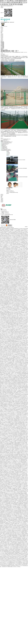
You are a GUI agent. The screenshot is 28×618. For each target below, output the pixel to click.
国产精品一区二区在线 (20, 240)
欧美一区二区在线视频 (6, 505)
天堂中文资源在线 (13, 315)
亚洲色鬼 (20, 520)
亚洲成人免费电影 (6, 347)
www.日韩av (14, 566)
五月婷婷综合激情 (4, 327)
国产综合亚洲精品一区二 (13, 531)
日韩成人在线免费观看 (19, 516)
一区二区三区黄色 (24, 296)
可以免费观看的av (23, 310)
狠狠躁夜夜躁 (6, 478)
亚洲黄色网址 (19, 508)
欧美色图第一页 (8, 230)
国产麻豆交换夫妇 (2, 469)
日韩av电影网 (14, 261)
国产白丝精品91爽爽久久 (8, 516)
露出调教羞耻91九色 (18, 305)
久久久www (3, 473)
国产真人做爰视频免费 (11, 324)
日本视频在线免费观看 (17, 443)
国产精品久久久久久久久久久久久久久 (22, 346)
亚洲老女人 (17, 314)
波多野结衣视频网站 (18, 549)
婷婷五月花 (11, 265)
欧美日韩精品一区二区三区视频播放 (14, 283)
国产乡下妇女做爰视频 (20, 359)
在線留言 (2, 225)
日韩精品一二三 (6, 232)
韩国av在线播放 (10, 458)
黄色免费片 (24, 540)
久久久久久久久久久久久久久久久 (16, 245)
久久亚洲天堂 (6, 281)
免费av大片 (4, 242)
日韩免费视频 (9, 256)
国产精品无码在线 (10, 395)
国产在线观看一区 (23, 472)
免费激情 (15, 380)
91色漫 (6, 552)
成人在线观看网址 (3, 391)
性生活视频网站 (21, 325)
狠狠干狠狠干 (26, 293)
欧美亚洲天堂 (21, 445)
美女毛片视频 (7, 345)
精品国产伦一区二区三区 (12, 505)
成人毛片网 (19, 425)
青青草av (15, 452)
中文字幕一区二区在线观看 (11, 246)
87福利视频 (6, 321)
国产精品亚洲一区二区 (19, 308)
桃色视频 (24, 439)
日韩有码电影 (22, 304)
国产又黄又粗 (26, 408)
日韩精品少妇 (18, 292)
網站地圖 (2, 17)
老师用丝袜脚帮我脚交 (10, 392)
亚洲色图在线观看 (9, 404)
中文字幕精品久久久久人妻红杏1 (21, 487)
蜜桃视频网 (25, 493)
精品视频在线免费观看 (4, 314)
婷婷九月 (10, 551)
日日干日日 (10, 241)
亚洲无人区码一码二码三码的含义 (23, 262)
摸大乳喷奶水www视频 (20, 564)
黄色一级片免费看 (23, 277)
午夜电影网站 (23, 538)
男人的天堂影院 (9, 556)
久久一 (8, 244)
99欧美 (23, 413)
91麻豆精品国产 (16, 455)
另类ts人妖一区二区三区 (19, 404)
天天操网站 (17, 375)
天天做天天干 (7, 468)
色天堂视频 (15, 312)
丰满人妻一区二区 (22, 330)
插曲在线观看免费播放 (4, 404)
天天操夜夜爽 (24, 326)
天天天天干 (10, 264)
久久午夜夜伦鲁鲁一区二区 (14, 408)
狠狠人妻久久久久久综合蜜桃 (22, 260)
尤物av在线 (4, 230)
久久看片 (4, 489)
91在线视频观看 (9, 411)
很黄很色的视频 (9, 339)
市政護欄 (2, 43)
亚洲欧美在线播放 (18, 467)
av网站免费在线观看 (23, 428)
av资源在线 (14, 386)
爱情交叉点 (9, 344)
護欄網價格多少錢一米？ (5, 144)
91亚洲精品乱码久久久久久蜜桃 (7, 245)
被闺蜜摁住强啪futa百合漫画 (16, 457)
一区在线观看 (12, 483)
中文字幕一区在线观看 (5, 437)
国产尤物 (18, 312)
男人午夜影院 (18, 231)
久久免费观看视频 (16, 445)
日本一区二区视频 (17, 263)
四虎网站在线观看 (9, 539)
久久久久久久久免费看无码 (7, 419)
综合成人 (6, 484)
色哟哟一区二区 (23, 452)
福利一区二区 (7, 276)
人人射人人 (15, 373)
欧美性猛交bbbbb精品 (9, 391)
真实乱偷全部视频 (20, 369)
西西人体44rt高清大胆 (12, 343)
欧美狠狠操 (1, 403)
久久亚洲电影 (14, 441)
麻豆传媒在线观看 (11, 405)
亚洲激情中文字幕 (19, 250)
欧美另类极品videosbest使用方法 (6, 325)
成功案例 (2, 37)
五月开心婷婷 (23, 419)
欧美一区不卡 (2, 478)
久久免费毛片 (21, 276)
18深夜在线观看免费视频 (7, 312)
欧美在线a (11, 420)
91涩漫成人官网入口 (3, 418)
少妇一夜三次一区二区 (8, 469)
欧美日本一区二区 (5, 305)
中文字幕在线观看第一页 (5, 451)
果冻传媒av (24, 273)
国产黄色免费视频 (18, 493)
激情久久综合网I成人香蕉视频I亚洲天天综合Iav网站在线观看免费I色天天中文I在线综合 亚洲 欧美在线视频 (14, 228)
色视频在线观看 (18, 428)
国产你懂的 (8, 475)
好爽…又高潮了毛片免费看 (12, 428)
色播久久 (3, 278)
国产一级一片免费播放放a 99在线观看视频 (8, 329)
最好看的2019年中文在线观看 (12, 375)
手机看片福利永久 (10, 507)
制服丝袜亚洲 (24, 550)
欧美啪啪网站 (8, 452)
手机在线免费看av (11, 330)
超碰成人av (6, 428)
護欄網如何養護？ (4, 145)
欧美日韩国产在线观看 (13, 313)
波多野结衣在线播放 (3, 557)
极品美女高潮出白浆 (14, 347)
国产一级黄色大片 (8, 555)
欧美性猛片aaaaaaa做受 (7, 537)
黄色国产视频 (16, 405)
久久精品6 (10, 451)
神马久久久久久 (14, 411)
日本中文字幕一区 (2, 468)
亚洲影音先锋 (14, 344)
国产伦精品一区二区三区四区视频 (22, 555)
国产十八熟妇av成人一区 (24, 522)
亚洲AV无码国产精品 (18, 477)
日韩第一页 (4, 442)
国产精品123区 (4, 326)
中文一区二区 (8, 394)
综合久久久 (7, 442)
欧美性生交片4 (13, 459)
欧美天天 (25, 553)
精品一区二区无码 (16, 491)
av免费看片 (6, 553)
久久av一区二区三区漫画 (16, 311)
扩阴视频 (25, 507)
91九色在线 (13, 307)
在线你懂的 (9, 327)
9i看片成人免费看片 (11, 472)
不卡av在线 (25, 359)
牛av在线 (21, 411)
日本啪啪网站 (22, 230)
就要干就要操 (12, 348)
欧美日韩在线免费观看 (19, 362)
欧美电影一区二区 (14, 406)
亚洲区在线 (11, 491)
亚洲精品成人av (4, 440)
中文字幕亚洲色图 (23, 551)
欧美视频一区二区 (23, 409)
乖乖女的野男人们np (16, 234)
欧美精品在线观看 (2, 370)
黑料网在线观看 (21, 454)
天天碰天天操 (23, 519)
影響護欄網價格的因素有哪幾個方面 (6, 150)
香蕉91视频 (3, 276)
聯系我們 (2, 7)
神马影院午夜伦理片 (12, 549)
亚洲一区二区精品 (4, 362)
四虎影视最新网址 (18, 409)
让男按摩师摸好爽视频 (13, 279)
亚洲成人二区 (7, 283)
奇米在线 (26, 241)
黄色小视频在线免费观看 (12, 292)
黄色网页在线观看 (22, 378)
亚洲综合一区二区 (22, 311)
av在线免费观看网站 (9, 261)
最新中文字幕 (16, 251)
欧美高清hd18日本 (4, 566)
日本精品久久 (7, 292)
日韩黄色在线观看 (23, 345)
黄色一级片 (6, 278)
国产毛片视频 (4, 371)
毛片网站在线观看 (3, 359)
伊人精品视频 (22, 241)
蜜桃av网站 (5, 293)
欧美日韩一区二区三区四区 (21, 396)
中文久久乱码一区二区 (4, 376)
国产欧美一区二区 (25, 250)
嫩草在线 (24, 371)
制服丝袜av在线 (18, 551)
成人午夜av (7, 378)
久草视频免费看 (15, 490)
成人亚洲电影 (14, 391)
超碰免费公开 (19, 453)
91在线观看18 (2, 296)
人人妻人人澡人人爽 (21, 248)
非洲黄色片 (10, 266)
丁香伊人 (26, 424)
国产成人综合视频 (5, 554)
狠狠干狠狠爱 (11, 454)
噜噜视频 (12, 455)
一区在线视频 (19, 518)
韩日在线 (22, 549)
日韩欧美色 (23, 424)
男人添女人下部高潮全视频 (6, 509)
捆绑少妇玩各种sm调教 (22, 315)
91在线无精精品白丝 (10, 293)
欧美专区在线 (22, 451)
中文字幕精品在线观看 (7, 337)
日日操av (19, 476)
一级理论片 (22, 507)
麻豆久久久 (22, 231)
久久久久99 (25, 435)
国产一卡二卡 (10, 305)
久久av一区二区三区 (7, 423)
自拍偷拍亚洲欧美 (4, 356)
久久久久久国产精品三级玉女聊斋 (5, 298)
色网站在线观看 (9, 309)
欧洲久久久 (13, 363)
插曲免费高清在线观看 (21, 542)
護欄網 (1, 196)
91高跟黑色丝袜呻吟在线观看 (18, 423)
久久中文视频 (20, 535)
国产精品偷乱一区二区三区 (7, 517)
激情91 (23, 297)
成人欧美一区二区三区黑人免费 (21, 265)
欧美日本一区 (18, 280)
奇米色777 (10, 504)
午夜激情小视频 (24, 337)
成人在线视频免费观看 (6, 500)
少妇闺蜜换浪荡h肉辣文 (17, 394)
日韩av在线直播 (14, 539)
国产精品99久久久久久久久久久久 (13, 374)
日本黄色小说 (19, 468)
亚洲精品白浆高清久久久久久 (7, 247)
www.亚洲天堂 (21, 474)
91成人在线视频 (16, 324)
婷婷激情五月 (16, 248)
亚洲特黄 (24, 306)
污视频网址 (26, 556)
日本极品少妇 (19, 419)
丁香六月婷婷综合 (22, 443)
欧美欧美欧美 (17, 272)
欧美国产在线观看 (5, 457)
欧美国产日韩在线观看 (12, 501)
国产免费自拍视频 (8, 369)
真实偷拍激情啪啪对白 (15, 260)
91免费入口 (1, 294)
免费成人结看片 (5, 290)
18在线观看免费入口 (24, 291)
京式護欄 (2, 44)
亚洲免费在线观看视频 (4, 438)
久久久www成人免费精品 (12, 378)
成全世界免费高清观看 (16, 299)
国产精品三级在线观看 (3, 531)
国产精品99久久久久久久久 (19, 565)
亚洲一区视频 (24, 347)
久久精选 (8, 274)
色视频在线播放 (19, 539)
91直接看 (14, 541)
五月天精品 (13, 460)
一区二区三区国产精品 (19, 328)
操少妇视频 (11, 490)
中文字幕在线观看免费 (24, 468)
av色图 (9, 519)
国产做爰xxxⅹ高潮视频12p (22, 278)
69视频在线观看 (9, 467)
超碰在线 (6, 231)
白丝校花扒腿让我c (12, 294)
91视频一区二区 (2, 454)
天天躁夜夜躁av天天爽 (18, 472)
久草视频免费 (17, 427)
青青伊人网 (12, 517)
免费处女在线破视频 (13, 337)
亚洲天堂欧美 (4, 487)
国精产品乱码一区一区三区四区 (6, 420)
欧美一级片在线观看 (3, 435)
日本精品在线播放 (12, 565)
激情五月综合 (2, 499)
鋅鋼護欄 (2, 42)
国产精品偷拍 (20, 294)
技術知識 (2, 35)
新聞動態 (6, 49)
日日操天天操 (16, 393)
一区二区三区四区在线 (6, 410)
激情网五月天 (4, 372)
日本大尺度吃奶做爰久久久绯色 (15, 257)
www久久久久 (25, 276)
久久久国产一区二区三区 (14, 555)
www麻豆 (14, 439)
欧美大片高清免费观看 (11, 424)
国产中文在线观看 (8, 280)
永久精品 (1, 542)
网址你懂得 (16, 348)
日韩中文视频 (22, 293)
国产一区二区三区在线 (15, 484)
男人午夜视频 (15, 250)
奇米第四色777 (8, 557)
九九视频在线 (14, 551)
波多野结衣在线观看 (21, 499)
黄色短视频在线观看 (15, 356)
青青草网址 (24, 565)
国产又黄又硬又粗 (6, 499)
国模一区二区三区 (24, 421)
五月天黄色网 (5, 470)
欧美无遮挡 (16, 422)
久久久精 (3, 380)
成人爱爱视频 (10, 488)
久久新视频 (18, 509)
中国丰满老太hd (4, 510)
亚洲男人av (24, 423)
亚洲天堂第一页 (25, 461)
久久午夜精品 (18, 566)
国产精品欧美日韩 (24, 440)
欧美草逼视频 (20, 510)
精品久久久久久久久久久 (18, 340)
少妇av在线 (10, 500)
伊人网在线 (11, 445)
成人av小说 (20, 298)
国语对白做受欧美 (14, 534)
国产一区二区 (5, 412)
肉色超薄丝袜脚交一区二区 (18, 550)
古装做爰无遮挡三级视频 (17, 345)
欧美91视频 (9, 307)
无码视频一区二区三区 (18, 297)
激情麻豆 (22, 493)
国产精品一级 (17, 541)
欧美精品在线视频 (14, 434)
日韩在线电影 (23, 344)
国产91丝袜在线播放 (11, 321)
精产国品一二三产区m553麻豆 (12, 521)
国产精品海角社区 (12, 291)
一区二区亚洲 (2, 339)
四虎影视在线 (23, 245)
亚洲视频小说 (14, 357)
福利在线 (23, 520)
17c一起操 (7, 435)
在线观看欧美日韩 (19, 442)
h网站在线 (7, 473)
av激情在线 (14, 548)
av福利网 (13, 297)
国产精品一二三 (5, 521)
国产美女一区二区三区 (6, 388)
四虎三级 (5, 339)
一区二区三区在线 (12, 475)
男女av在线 (22, 553)
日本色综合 (25, 542)
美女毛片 (12, 502)
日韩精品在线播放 (22, 342)
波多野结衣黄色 (2, 458)
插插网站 (12, 230)
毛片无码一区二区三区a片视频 (14, 274)
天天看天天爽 (15, 293)
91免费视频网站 (2, 379)
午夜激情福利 (4, 260)
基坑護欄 (2, 47)
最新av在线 (10, 232)
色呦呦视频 (8, 486)
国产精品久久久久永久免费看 (12, 403)
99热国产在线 (4, 390)
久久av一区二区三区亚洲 (20, 524)
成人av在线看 (8, 372)
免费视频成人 (6, 379)
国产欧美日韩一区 (19, 558)
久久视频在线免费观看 (5, 508)
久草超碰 (11, 548)
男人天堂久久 (21, 552)
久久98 (17, 505)
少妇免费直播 (5, 542)
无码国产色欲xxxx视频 (6, 294)
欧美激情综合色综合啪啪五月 (13, 295)
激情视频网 (8, 540)
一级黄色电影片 (26, 503)
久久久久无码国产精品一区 (19, 371)
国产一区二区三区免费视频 (21, 356)
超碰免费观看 (12, 229)
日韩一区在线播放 (13, 478)
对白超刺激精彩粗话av (16, 377)
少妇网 (24, 404)
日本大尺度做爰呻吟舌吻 (5, 377)
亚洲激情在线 (2, 232)
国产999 (24, 410)
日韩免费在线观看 (7, 248)
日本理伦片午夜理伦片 (20, 492)
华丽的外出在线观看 (3, 422)
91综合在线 (18, 266)
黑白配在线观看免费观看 (5, 550)
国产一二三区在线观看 (18, 501)
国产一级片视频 (24, 557)
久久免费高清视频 (7, 380)
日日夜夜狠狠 (8, 491)
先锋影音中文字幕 (11, 345)
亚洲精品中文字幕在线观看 (13, 506)
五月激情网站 (9, 376)
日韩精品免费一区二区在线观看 (6, 277)
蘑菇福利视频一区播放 (24, 460)
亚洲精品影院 (2, 523)
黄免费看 (12, 364)
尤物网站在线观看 (14, 346)
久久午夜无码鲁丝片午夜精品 (6, 518)
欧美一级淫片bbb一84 (5, 538)
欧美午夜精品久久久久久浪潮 (13, 273)
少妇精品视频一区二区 (13, 413)
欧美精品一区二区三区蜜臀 (13, 486)
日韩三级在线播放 (13, 280)
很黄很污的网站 (11, 418)
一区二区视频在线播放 (23, 526)
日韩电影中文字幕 (14, 359)
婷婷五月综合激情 (21, 272)
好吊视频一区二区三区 (9, 460)
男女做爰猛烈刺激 (25, 377)
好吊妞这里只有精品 (15, 476)
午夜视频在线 (18, 452)
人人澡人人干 (6, 402)
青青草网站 (18, 406)
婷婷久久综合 (3, 291)
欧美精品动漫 (13, 550)
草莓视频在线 (16, 470)
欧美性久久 (5, 535)
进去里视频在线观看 (18, 475)
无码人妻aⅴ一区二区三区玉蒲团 (9, 310)
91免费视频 (4, 289)
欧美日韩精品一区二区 (7, 493)
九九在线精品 (12, 372)
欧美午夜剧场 (20, 374)
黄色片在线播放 (26, 485)
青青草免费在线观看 (11, 278)
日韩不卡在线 (10, 357)
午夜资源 (24, 229)
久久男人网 (9, 525)
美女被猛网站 (16, 553)
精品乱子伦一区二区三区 (9, 489)
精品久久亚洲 (14, 533)
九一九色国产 (3, 306)
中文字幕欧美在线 (9, 526)
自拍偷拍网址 (19, 534)
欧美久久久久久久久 (9, 434)
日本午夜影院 (6, 330)
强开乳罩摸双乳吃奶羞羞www (23, 491)
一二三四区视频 (12, 542)
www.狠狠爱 (23, 436)
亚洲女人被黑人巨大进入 (18, 291)
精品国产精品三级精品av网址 (10, 242)
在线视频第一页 (14, 360)
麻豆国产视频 (17, 456)
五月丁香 (1, 242)
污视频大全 (20, 439)
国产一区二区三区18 (14, 369)
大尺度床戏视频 (9, 558)
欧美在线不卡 (19, 532)
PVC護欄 (2, 46)
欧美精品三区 (17, 536)
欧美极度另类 (17, 338)
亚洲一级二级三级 (9, 438)
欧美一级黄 (26, 380)
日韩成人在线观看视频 (25, 362)
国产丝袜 (11, 533)
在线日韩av (6, 488)
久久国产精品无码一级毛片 (21, 364)
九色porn (20, 344)
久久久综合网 (22, 292)
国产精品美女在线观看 (3, 486)
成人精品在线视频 (7, 389)
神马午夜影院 (24, 357)
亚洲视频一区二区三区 (25, 558)
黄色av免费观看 (12, 380)
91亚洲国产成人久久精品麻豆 (24, 554)
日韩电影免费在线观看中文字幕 (14, 262)
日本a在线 (8, 308)
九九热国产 (3, 387)
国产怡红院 (13, 339)
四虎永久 (7, 299)
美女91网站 (20, 436)
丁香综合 (26, 453)
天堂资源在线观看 (5, 425)
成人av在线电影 (14, 289)
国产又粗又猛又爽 (12, 371)
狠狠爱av (16, 388)
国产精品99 (13, 328)
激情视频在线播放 (11, 443)
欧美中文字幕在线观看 (15, 510)
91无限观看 (3, 490)
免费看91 (21, 363)
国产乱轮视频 (22, 266)
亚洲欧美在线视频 (19, 273)
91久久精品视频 (9, 535)
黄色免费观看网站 (18, 538)
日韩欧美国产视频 (8, 536)
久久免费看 (13, 536)
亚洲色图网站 (6, 304)
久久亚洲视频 (5, 311)
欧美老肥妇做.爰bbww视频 (19, 279)
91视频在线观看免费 (19, 337)
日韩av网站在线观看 (9, 289)
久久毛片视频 (24, 486)
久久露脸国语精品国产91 (7, 523)
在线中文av (12, 389)
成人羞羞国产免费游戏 (11, 393)
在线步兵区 (20, 469)
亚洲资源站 (2, 330)
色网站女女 (21, 259)
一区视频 (16, 564)
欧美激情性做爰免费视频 (11, 340)
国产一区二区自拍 (17, 459)
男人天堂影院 (8, 262)
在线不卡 (12, 373)
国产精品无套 (18, 343)
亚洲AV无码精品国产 (11, 251)
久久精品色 (5, 421)
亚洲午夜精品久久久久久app (8, 361)
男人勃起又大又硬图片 (5, 357)
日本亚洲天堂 (21, 502)
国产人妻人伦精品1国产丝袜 (5, 343)
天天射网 (5, 558)
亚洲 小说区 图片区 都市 (9, 426)
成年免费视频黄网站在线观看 (6, 348)
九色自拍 (15, 265)
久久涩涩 (25, 427)
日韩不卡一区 (3, 503)
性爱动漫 (16, 282)
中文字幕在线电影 (20, 437)
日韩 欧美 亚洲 (24, 395)
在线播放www (10, 377)
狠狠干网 (24, 454)
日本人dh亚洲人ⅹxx (14, 256)
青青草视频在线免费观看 (12, 379)
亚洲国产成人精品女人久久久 (23, 283)
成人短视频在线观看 (9, 359)
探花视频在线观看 (15, 489)
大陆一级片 (6, 453)
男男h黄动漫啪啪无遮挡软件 (20, 244)
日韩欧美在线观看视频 (23, 375)
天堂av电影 (16, 361)
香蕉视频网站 (16, 278)
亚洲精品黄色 (6, 251)
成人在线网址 (15, 364)
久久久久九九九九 (9, 412)
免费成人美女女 (24, 405)
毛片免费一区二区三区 (4, 309)
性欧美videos (12, 390)
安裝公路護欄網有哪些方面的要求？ (6, 149)
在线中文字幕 (15, 507)
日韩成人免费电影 (9, 290)
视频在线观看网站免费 (25, 402)
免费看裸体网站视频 (23, 459)
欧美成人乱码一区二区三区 (16, 342)
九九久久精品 (25, 445)
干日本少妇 (9, 408)
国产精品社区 (10, 457)
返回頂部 (4, 225)
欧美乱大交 (8, 474)
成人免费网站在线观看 (18, 329)
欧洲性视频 (24, 294)
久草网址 (15, 259)
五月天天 (20, 392)
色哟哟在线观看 (18, 304)
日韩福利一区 (26, 531)
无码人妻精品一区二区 (4, 407)
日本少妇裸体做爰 (3, 273)
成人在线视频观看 (12, 499)
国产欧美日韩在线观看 (23, 500)
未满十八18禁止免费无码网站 (19, 387)
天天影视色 (5, 244)
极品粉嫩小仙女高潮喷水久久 (5, 549)
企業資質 (2, 39)
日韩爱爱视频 (24, 535)
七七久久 (22, 322)
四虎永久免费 (17, 520)
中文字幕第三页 (15, 438)
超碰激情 (1, 260)
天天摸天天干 (13, 327)
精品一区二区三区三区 (4, 413)
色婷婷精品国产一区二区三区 (10, 440)
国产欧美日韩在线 (19, 413)
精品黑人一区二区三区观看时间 (18, 395)
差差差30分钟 (4, 265)
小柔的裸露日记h (12, 282)
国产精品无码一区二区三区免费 (18, 296)
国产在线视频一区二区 (20, 485)
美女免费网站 (19, 486)
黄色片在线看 (18, 378)
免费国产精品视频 (16, 258)
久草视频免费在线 (14, 485)
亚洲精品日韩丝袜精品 (24, 532)
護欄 (1, 197)
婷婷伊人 (15, 492)
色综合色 (12, 312)
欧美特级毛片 (2, 347)
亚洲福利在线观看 (2, 292)
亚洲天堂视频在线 (5, 485)
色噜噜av (15, 442)
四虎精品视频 (8, 390)
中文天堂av (10, 243)
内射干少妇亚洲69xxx (19, 421)
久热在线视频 (15, 458)
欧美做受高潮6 (10, 322)
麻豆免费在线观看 (7, 533)
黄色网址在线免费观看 (8, 341)
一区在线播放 (19, 390)
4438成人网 (12, 247)
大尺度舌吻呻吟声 (16, 275)
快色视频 (1, 442)
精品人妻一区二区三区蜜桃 (11, 304)
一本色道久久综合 (5, 375)
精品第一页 (23, 264)
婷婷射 (10, 550)
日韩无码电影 (21, 234)
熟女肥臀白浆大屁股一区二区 (17, 473)
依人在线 (12, 249)
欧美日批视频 (22, 232)
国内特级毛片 (6, 441)
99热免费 (14, 435)
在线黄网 (19, 553)
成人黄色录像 (6, 296)
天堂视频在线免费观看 (5, 272)
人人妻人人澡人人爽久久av (5, 243)
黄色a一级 (12, 296)
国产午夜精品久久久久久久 (19, 290)
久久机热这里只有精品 (24, 473)
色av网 (16, 247)
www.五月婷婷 (4, 536)
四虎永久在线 (5, 355)
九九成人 (26, 378)
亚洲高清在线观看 (19, 458)
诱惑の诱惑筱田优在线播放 (10, 552)
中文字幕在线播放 (20, 348)
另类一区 (1, 425)
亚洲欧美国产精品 (22, 438)
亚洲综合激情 (17, 402)
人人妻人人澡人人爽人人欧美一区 (13, 437)
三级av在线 (21, 257)
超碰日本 (3, 488)
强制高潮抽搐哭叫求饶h (16, 420)
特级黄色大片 (2, 443)
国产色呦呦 (20, 484)
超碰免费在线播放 (19, 353)
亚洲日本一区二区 (10, 461)
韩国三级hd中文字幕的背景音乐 (4, 504)
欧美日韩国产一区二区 (17, 310)
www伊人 (10, 257)
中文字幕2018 (25, 492)
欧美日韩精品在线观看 (14, 503)
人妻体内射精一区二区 (20, 243)
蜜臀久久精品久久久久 (17, 330)
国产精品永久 (8, 263)
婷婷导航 (13, 305)
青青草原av (18, 376)
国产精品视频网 (19, 440)
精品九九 (22, 281)
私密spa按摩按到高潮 (20, 434)
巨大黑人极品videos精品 (13, 518)
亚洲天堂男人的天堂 (25, 327)
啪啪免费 (16, 440)
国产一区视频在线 (8, 456)
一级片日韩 (20, 410)
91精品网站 (14, 244)
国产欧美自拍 (8, 524)
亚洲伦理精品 (12, 557)
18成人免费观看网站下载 (15, 309)
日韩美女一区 (3, 321)
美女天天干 (4, 363)
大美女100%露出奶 (12, 308)
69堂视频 (24, 363)
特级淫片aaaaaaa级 (14, 277)
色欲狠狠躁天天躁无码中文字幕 (16, 232)
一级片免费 (19, 557)
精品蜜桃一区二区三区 (10, 311)
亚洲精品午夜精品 (25, 338)
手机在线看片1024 (4, 476)
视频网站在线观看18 (10, 323)
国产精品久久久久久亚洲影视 (16, 451)
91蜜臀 (7, 322)
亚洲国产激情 (20, 405)
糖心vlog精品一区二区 (19, 488)
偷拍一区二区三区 (19, 407)
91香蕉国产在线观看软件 (19, 306)
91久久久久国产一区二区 (18, 327)
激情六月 (18, 289)
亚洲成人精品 (6, 259)
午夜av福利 (6, 393)
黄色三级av (25, 244)
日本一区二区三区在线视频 (21, 354)
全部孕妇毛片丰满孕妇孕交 (6, 282)
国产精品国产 (2, 493)
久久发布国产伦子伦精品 (17, 321)
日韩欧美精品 (22, 343)
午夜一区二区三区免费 (24, 467)
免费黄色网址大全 (6, 471)
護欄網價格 (2, 55)
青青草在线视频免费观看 (24, 373)
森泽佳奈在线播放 (5, 395)
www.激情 (7, 273)
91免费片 (13, 361)
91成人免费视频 (2, 229)
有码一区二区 (12, 470)
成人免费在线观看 (17, 339)
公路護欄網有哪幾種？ (4, 147)
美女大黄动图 (7, 291)
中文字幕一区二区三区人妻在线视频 (12, 407)
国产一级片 (23, 525)
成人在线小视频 (5, 526)
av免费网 (1, 363)
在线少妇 (9, 296)
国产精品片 (23, 490)
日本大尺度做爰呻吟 (22, 289)
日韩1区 (6, 324)
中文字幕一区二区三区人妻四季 (18, 326)
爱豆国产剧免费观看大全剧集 (9, 240)
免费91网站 (16, 294)
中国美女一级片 (25, 240)
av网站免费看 (14, 467)
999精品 (4, 389)
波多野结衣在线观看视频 (13, 519)
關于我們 (2, 28)
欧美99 (22, 518)
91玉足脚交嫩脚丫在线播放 (7, 346)
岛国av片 (3, 423)
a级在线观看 (3, 240)
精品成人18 (25, 524)
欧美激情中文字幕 (9, 260)
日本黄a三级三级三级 (23, 379)
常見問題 (2, 36)
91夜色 (2, 502)
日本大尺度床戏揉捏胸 (8, 315)
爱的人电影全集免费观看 (4, 519)
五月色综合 (21, 420)
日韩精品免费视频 (17, 552)
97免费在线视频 (3, 307)
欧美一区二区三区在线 (6, 548)
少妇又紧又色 (23, 453)
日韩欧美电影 (12, 452)
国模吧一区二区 (23, 501)
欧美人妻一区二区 (17, 363)
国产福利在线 (14, 554)
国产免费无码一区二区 (20, 521)
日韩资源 (7, 266)
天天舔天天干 (6, 257)
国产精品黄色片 (16, 425)
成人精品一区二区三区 (14, 453)
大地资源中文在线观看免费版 (10, 258)
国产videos (23, 516)
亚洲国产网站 (13, 387)
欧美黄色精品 (12, 248)
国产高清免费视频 (21, 408)
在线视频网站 (11, 299)
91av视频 (1, 305)
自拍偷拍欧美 (15, 240)
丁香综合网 (18, 500)
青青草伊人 (22, 392)
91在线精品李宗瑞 (20, 483)
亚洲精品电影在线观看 (20, 540)
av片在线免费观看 (8, 459)
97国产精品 (25, 231)
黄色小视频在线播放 (3, 280)
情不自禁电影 (21, 461)
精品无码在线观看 (19, 412)
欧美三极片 (18, 554)
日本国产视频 (13, 338)
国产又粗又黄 (8, 427)
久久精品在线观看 (19, 264)
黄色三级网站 (24, 407)
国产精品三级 (19, 556)
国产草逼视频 (25, 541)
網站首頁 (2, 27)
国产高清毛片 (4, 258)
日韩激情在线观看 (12, 477)
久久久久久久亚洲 (14, 487)
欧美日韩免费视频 (15, 454)
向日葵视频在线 (12, 442)
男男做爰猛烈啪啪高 (8, 249)
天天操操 (1, 328)
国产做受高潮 (25, 234)
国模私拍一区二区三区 (8, 387)
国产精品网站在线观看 (19, 233)
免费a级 (4, 283)
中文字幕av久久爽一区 (22, 418)
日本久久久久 (5, 467)
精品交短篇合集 (19, 295)
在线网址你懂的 (10, 314)
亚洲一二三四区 (14, 306)
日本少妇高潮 (18, 322)
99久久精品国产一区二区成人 (18, 370)
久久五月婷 (14, 526)
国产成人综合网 (7, 454)
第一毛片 (1, 548)
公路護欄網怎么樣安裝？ (5, 148)
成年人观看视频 (5, 474)
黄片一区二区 (14, 314)
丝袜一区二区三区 (4, 308)
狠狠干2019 (22, 263)
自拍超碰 (25, 388)
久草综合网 (24, 455)
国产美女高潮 (21, 299)
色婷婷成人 (1, 461)
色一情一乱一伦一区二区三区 (10, 492)
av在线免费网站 (22, 312)
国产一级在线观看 (6, 532)
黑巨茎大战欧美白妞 (21, 360)
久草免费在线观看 (18, 261)
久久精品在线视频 (4, 392)
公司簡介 (2, 29)
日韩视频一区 (17, 499)
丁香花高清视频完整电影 (17, 372)
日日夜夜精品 (2, 251)
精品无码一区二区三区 (13, 538)
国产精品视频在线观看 (9, 439)
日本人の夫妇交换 (18, 281)
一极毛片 (17, 315)
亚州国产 (12, 419)
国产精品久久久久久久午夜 (23, 314)
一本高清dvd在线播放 (22, 275)
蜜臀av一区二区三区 (20, 523)
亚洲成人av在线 (20, 505)
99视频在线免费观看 (3, 263)
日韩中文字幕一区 (2, 324)
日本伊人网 (8, 531)
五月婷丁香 (15, 524)
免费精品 (23, 533)
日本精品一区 (21, 341)
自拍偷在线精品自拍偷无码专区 (5, 233)
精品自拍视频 (21, 258)
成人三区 (21, 537)
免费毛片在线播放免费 (21, 274)
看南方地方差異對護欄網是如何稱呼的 (7, 142)
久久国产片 (10, 406)
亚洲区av (15, 390)
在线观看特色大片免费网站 (20, 380)
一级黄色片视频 (24, 470)
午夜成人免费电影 (14, 525)
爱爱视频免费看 (18, 403)
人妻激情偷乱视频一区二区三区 (6, 331)
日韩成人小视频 (2, 533)
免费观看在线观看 (9, 476)
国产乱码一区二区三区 (22, 393)
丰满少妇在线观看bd (11, 471)
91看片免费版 (22, 478)
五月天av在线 (7, 264)
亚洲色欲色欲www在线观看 (18, 331)
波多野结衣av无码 (2, 378)
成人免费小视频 (6, 443)
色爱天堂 (7, 307)
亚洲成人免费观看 (4, 256)
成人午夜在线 (17, 307)
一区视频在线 (23, 475)
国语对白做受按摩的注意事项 (11, 409)
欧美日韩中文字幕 (16, 325)
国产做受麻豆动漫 (14, 556)
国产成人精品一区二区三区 (3, 340)
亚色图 (9, 538)
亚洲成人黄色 (10, 554)
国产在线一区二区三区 (6, 295)
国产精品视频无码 (2, 297)
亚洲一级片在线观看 (14, 376)
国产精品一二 (14, 426)
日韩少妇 (10, 347)
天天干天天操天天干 (5, 386)
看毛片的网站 (8, 313)
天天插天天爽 (20, 424)
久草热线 (1, 474)
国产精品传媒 (16, 483)
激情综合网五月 (6, 406)
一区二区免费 (21, 307)
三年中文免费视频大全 (5, 408)
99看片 (25, 258)
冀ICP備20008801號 (9, 226)
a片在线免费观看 (9, 363)
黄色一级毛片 (25, 279)
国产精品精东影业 (14, 558)
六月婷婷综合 (16, 424)
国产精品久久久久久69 (20, 506)
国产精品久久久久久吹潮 (19, 548)
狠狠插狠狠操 (19, 507)
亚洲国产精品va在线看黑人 (7, 373)
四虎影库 (17, 360)
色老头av (11, 342)
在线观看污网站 (22, 280)
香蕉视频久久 (12, 394)
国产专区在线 (20, 251)
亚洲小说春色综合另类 (9, 353)
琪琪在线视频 (5, 274)
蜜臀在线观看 (12, 423)
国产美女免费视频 (8, 422)
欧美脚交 (4, 262)
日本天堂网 (16, 358)
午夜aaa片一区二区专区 (21, 358)
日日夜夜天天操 (5, 525)
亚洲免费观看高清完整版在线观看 (9, 358)
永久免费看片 (23, 477)
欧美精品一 (16, 542)
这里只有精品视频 (25, 369)
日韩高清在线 (18, 411)
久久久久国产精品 (24, 484)
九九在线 (8, 542)
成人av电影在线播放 (24, 539)
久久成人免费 (14, 500)
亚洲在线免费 (14, 243)
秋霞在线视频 (21, 355)
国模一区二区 (14, 412)
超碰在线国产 (18, 478)
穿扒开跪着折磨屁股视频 (8, 444)
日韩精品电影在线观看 (6, 472)
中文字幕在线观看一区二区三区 (9, 234)
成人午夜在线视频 (9, 534)
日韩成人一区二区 (5, 344)
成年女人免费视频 (12, 427)
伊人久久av (10, 485)
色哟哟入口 (7, 522)
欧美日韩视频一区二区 (16, 298)
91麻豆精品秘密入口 (16, 410)
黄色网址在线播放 (10, 566)
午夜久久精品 (15, 508)
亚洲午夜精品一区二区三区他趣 (18, 249)
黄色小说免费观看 (11, 259)
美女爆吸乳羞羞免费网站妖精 (15, 341)
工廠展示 (2, 38)
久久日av (17, 469)
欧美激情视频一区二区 (12, 402)
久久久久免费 (8, 265)
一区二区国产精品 (4, 534)
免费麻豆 (18, 293)
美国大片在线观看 (24, 442)
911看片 (11, 298)
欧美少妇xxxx (10, 272)
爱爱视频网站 (2, 374)
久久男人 (26, 339)
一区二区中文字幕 (19, 441)
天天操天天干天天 (19, 533)
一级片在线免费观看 (9, 362)
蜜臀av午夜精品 (20, 347)
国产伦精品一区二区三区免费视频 (14, 276)
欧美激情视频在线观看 (13, 233)
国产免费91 (12, 275)
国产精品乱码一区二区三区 (5, 250)
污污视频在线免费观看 (22, 246)
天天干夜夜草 (11, 250)
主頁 (3, 49)
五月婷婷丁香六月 (7, 445)
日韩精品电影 (9, 360)
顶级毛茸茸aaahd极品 (25, 510)
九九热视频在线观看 (22, 242)
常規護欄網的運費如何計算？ (5, 143)
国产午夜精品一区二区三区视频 (12, 231)
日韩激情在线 (16, 436)
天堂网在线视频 (3, 459)
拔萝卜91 (14, 362)
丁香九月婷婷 (21, 541)
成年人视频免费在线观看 (5, 551)
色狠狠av (7, 418)
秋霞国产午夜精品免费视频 (22, 456)
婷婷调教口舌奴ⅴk (6, 405)
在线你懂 (5, 475)
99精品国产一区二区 (20, 229)
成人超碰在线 (11, 410)
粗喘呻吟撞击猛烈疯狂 (11, 553)
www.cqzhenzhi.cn (7, 213)
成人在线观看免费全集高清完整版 (18, 517)
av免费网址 (20, 338)
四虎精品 (18, 438)
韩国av (4, 564)
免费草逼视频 (19, 256)
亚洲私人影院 (12, 436)
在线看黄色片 (25, 299)
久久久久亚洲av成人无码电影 (6, 436)
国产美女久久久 (11, 508)
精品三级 (26, 477)
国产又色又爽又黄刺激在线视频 (6, 455)
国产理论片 (5, 360)
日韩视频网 (23, 488)
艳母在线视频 (13, 456)
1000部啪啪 (15, 419)
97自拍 (9, 453)
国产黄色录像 (19, 373)
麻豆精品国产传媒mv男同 (8, 297)
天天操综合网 (18, 426)
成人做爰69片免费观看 (14, 523)
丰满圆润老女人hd (7, 229)
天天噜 (24, 298)
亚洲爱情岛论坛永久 (16, 461)
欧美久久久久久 (22, 339)
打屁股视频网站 (5, 246)
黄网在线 (17, 344)
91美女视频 (22, 556)
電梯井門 (2, 48)
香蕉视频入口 (17, 246)
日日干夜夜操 (15, 468)
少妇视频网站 (14, 488)
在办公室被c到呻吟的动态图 (10, 326)
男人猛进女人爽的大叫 (12, 522)
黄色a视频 (1, 564)
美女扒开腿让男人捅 (24, 441)
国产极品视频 (21, 377)
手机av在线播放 (17, 471)
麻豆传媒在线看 (25, 259)
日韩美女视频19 (21, 455)
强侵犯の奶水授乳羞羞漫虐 (6, 483)
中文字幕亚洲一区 (17, 242)
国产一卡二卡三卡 (14, 353)
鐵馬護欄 (2, 45)
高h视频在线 (7, 279)
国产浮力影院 (24, 374)
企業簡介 (2, 6)
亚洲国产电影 (12, 331)
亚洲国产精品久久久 (19, 357)
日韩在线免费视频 (14, 444)
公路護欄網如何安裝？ (4, 146)
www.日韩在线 (18, 379)
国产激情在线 (7, 506)
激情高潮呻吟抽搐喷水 (15, 535)
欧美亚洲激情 (15, 532)
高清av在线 (19, 470)
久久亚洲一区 (26, 304)
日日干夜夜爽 (23, 340)
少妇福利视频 (8, 490)
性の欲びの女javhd (18, 522)
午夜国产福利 (24, 469)
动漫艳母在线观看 (18, 313)
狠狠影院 (25, 263)
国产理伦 (9, 478)
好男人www (19, 490)
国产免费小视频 (21, 427)
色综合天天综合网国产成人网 (24, 457)
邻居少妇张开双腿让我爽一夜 (20, 435)
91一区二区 (15, 229)
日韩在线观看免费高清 (5, 501)
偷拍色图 (13, 241)
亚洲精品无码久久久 (7, 342)
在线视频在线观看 (23, 372)
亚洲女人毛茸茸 (14, 264)
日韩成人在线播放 (12, 388)
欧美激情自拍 (6, 403)
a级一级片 (18, 259)
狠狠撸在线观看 (19, 444)
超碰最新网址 (25, 505)
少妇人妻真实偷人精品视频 (8, 541)
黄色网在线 (2, 257)
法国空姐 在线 (4, 369)
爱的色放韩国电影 (19, 386)
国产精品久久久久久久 (13, 509)
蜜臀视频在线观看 (8, 510)
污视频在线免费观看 (16, 418)
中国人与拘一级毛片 (17, 241)
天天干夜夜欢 (19, 519)
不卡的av (1, 409)
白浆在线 (11, 244)
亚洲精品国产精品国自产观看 (15, 474)
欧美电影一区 (19, 277)
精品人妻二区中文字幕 (13, 540)
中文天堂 (13, 272)
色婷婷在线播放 (14, 266)
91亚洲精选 (20, 536)
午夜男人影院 (8, 371)
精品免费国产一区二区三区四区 (21, 247)
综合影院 (23, 444)
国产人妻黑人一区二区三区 (15, 355)
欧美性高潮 (11, 532)
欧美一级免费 (3, 428)
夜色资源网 (13, 290)
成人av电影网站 (6, 374)
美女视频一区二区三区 (21, 282)
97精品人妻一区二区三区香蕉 (7, 338)
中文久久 (20, 324)
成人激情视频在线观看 (8, 306)
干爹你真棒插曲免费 (4, 565)
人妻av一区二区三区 (18, 460)
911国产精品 (11, 468)
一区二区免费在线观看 (17, 230)
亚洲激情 (25, 451)
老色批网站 (1, 525)
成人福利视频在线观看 (20, 503)
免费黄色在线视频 (16, 502)
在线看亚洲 (6, 458)
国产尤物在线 (23, 425)
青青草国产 (6, 241)
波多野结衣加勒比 (5, 354)
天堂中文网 (4, 299)
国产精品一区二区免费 (22, 309)
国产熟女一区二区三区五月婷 (6, 275)
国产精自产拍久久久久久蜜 (11, 281)
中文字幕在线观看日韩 (15, 396)
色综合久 (23, 361)
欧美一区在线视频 (12, 263)
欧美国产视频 (2, 532)
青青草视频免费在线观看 (21, 422)
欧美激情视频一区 (10, 386)
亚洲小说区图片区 (23, 534)
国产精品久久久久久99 (4, 323)
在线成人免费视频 (19, 525)
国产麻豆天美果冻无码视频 (7, 502)
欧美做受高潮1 (14, 322)
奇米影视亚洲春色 (8, 503)
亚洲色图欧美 (3, 445)
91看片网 (6, 424)
